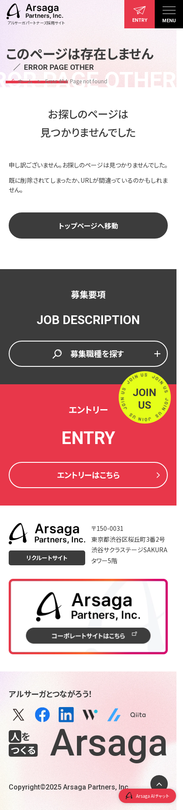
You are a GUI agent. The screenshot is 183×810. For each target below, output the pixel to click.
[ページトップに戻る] (159, 784)
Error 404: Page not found (76, 81)
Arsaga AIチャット (147, 795)
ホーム (24, 81)
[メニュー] (169, 14)
